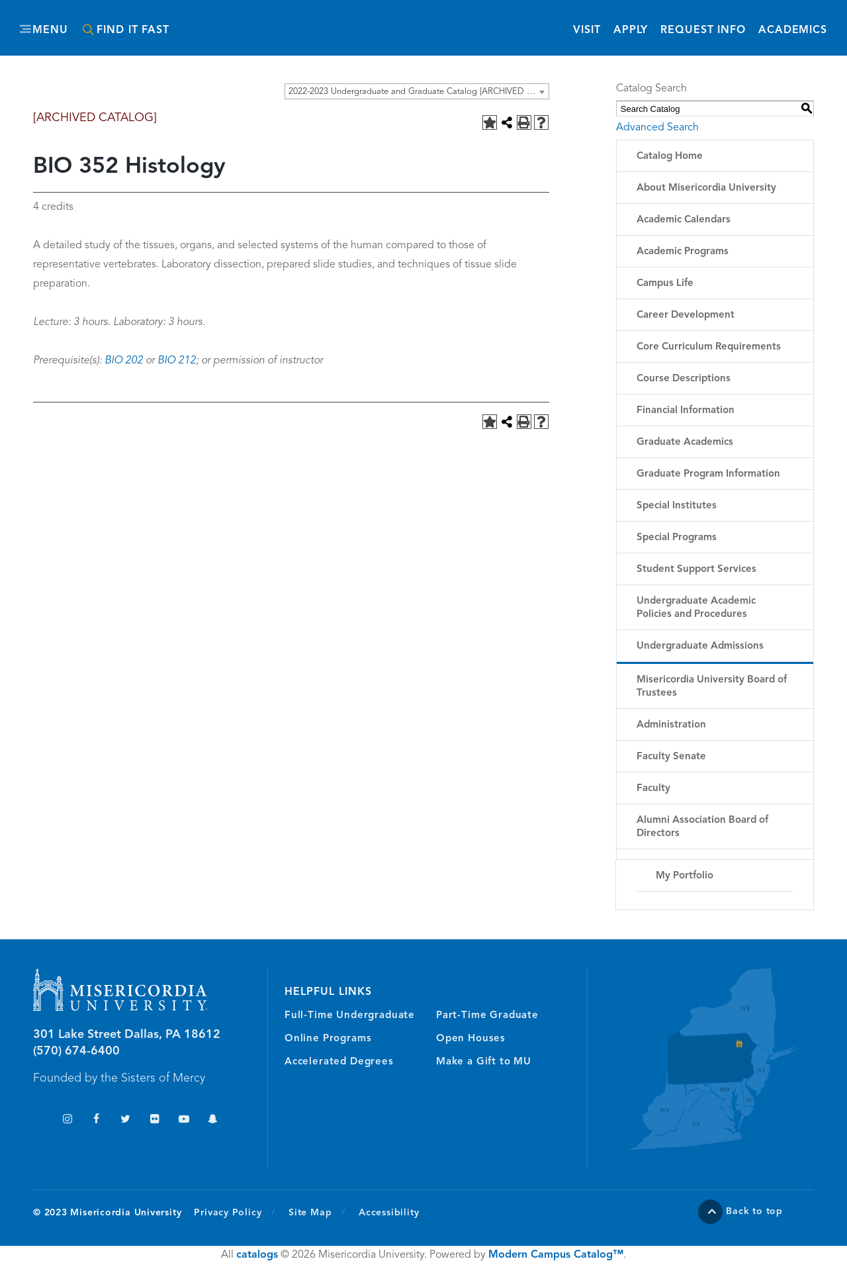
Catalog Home (670, 157)
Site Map (310, 1212)
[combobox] (417, 91)
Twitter (125, 1120)
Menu (50, 30)
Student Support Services (696, 570)
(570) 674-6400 (76, 1051)
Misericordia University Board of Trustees (712, 686)
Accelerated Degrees (339, 1062)
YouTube (183, 1120)
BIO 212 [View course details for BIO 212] (176, 360)
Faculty (653, 789)
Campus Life (665, 284)
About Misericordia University (706, 188)
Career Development (686, 315)
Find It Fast (133, 30)
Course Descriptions (684, 379)
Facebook (96, 1120)
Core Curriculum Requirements (709, 347)
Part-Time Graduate (487, 1016)
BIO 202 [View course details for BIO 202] (124, 360)
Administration (671, 725)
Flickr (154, 1120)
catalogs (257, 1255)
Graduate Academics (685, 442)
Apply (630, 30)
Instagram (67, 1120)
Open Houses (471, 1039)
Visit (586, 30)
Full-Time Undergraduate (350, 1016)
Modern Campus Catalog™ (555, 1255)
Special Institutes (677, 506)
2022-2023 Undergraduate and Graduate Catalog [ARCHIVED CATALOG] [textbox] (419, 91)
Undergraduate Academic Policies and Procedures (696, 608)
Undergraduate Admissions (700, 646)
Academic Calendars (684, 220)
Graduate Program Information (708, 474)
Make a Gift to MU (483, 1062)
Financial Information (686, 411)
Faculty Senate (671, 757)
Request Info (703, 29)
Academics (792, 30)
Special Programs (677, 538)
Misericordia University (364, 22)
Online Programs (328, 1039)
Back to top (754, 1211)
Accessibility (389, 1212)
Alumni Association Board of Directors (702, 827)
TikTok (38, 1120)
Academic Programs (683, 252)
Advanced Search (657, 127)
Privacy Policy (234, 1212)
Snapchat (212, 1120)
